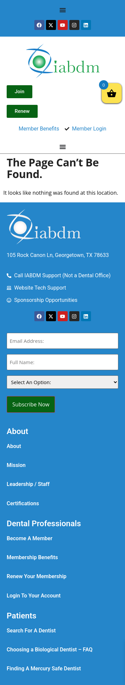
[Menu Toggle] (62, 10)
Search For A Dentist (31, 630)
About (14, 446)
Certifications (23, 503)
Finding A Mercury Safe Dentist (44, 668)
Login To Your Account (34, 595)
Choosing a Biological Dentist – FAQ (50, 649)
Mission (16, 465)
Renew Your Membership (36, 576)
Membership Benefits (32, 557)
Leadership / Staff (28, 484)
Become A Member (29, 538)
